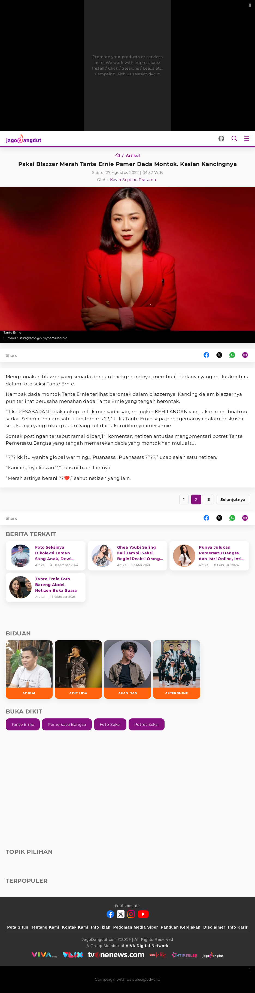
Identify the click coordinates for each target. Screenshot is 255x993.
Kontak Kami (75, 927)
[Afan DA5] (127, 669)
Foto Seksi (110, 724)
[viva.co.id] (44, 955)
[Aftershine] (176, 669)
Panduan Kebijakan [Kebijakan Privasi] (181, 927)
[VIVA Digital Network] (147, 946)
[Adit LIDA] (78, 669)
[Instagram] (131, 914)
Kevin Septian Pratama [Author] (133, 179)
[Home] (119, 155)
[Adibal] (29, 669)
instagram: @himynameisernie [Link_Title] (43, 338)
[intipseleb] (184, 955)
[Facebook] (110, 914)
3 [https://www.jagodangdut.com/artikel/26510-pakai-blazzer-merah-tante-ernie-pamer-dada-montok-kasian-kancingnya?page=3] (209, 499)
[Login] (221, 138)
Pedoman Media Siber (135, 927)
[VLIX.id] (73, 955)
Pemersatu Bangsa (67, 724)
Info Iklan (100, 927)
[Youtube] (143, 914)
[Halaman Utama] (22, 138)
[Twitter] (121, 914)
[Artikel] (133, 155)
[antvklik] (158, 955)
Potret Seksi (146, 724)
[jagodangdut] (212, 955)
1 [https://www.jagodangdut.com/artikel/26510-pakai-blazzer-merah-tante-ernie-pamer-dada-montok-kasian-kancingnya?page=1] (183, 499)
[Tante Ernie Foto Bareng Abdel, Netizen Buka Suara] (46, 587)
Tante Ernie (22, 724)
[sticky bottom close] (250, 969)
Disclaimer (214, 927)
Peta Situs (18, 927)
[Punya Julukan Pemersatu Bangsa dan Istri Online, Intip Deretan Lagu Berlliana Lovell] (209, 555)
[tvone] (116, 955)
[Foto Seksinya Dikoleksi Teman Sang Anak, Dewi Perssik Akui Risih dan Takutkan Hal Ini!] (46, 555)
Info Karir (238, 927)
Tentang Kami (45, 927)
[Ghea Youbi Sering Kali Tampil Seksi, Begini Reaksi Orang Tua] (128, 555)
